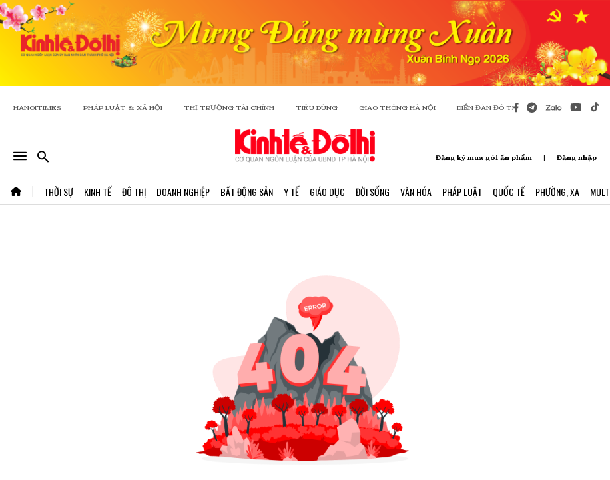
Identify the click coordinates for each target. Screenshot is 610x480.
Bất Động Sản (246, 192)
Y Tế (291, 192)
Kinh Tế (97, 192)
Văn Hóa (416, 192)
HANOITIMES (37, 107)
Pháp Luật (462, 192)
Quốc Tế (509, 192)
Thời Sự (58, 192)
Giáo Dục (327, 192)
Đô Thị (134, 192)
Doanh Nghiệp (183, 192)
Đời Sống (373, 192)
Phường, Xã (557, 192)
